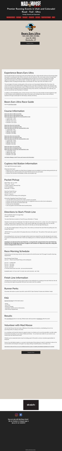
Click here (6, 346)
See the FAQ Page (8, 300)
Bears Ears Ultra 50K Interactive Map (13, 126)
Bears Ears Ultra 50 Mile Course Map (12, 113)
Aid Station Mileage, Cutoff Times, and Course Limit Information (19, 157)
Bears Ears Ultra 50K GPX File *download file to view (16, 128)
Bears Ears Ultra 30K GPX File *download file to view (16, 138)
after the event (43, 318)
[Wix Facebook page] (20, 414)
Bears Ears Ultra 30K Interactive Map (13, 137)
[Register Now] (30, 43)
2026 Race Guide (12, 104)
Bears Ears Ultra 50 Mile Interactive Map (13, 115)
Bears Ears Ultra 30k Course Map (12, 136)
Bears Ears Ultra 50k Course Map (12, 125)
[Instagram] (16, 414)
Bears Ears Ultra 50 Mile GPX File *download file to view (17, 116)
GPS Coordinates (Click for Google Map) (13, 214)
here (11, 318)
